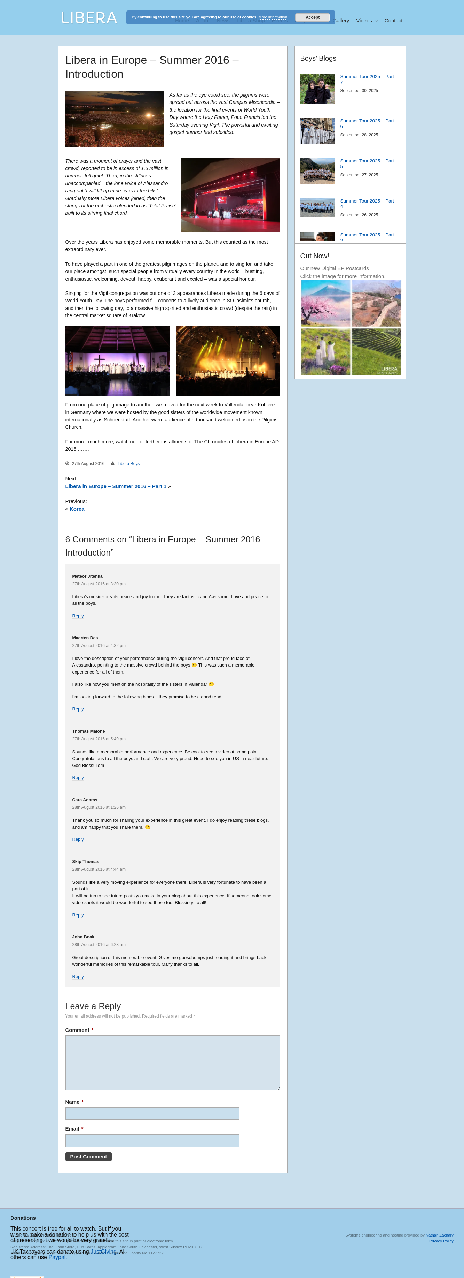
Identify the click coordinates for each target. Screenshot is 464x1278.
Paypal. (57, 1257)
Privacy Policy (441, 1241)
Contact (394, 20)
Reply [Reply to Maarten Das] (78, 709)
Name (74, 1102)
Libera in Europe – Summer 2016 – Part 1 (116, 486)
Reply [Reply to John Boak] (78, 976)
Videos (364, 20)
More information (273, 17)
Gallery (341, 20)
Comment (79, 1030)
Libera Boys (129, 463)
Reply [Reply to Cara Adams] (78, 839)
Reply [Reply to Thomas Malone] (78, 777)
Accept (313, 17)
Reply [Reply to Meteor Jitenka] (78, 615)
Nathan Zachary (440, 1235)
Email (74, 1129)
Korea (77, 509)
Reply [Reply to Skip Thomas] (78, 915)
